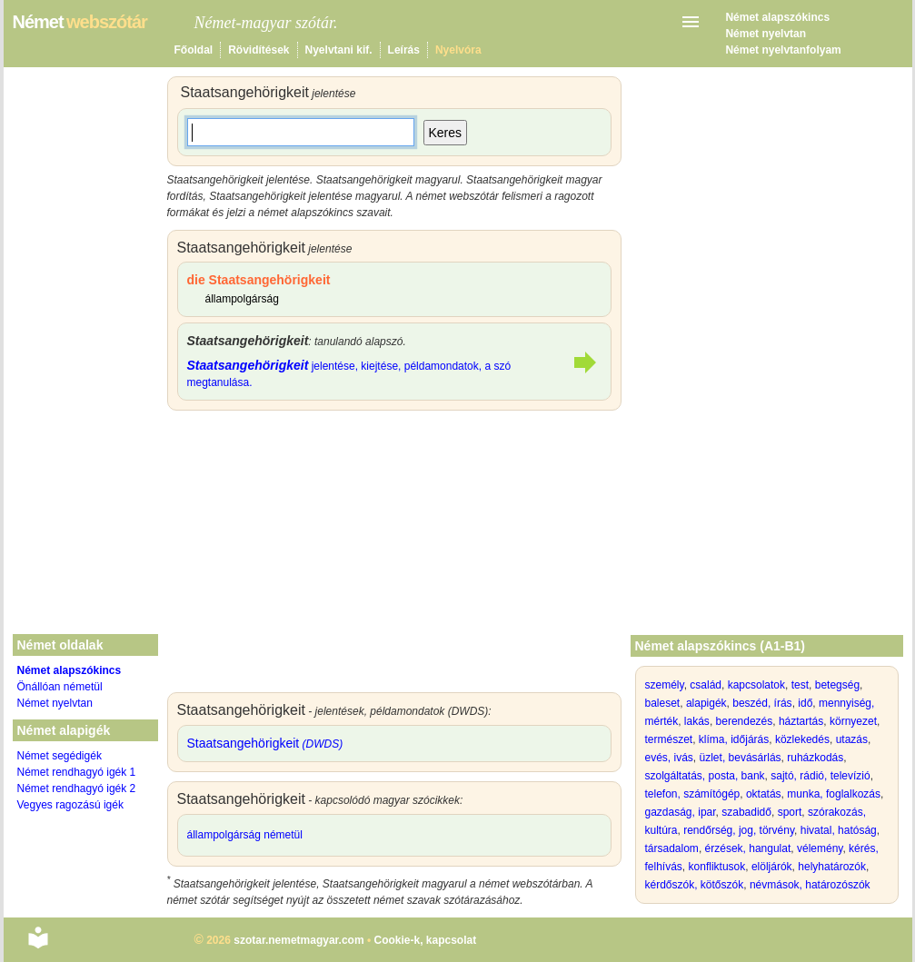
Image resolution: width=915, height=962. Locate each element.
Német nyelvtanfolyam (782, 50)
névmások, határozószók (810, 884)
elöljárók (771, 866)
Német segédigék (59, 755)
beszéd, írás (761, 703)
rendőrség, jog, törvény (738, 830)
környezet (853, 721)
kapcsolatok (756, 685)
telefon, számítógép (693, 794)
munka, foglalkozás (833, 794)
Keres (445, 132)
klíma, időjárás (734, 739)
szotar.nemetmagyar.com (298, 940)
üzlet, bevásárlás (740, 757)
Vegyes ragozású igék (70, 804)
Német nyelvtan (765, 33)
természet (669, 739)
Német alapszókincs (777, 17)
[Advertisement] (394, 556)
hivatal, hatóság (839, 830)
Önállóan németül (60, 686)
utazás (852, 739)
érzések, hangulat (748, 848)
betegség (837, 685)
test (800, 685)
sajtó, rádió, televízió (820, 775)
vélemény (819, 848)
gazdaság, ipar (680, 812)
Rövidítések (258, 50)
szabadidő (746, 812)
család (705, 685)
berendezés (744, 721)
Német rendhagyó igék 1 (76, 772)
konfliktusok (717, 866)
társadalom (672, 848)
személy (664, 685)
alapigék (706, 703)
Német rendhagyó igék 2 (76, 788)
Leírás (404, 50)
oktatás (763, 794)
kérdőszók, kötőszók (694, 884)
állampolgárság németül (245, 834)
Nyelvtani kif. (339, 50)
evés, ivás (669, 757)
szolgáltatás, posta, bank (705, 775)
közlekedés (802, 739)
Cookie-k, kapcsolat (424, 940)
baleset (663, 703)
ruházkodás (815, 757)
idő (805, 703)
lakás (697, 721)
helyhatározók (832, 866)
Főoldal (194, 50)
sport (790, 812)
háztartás (801, 721)
